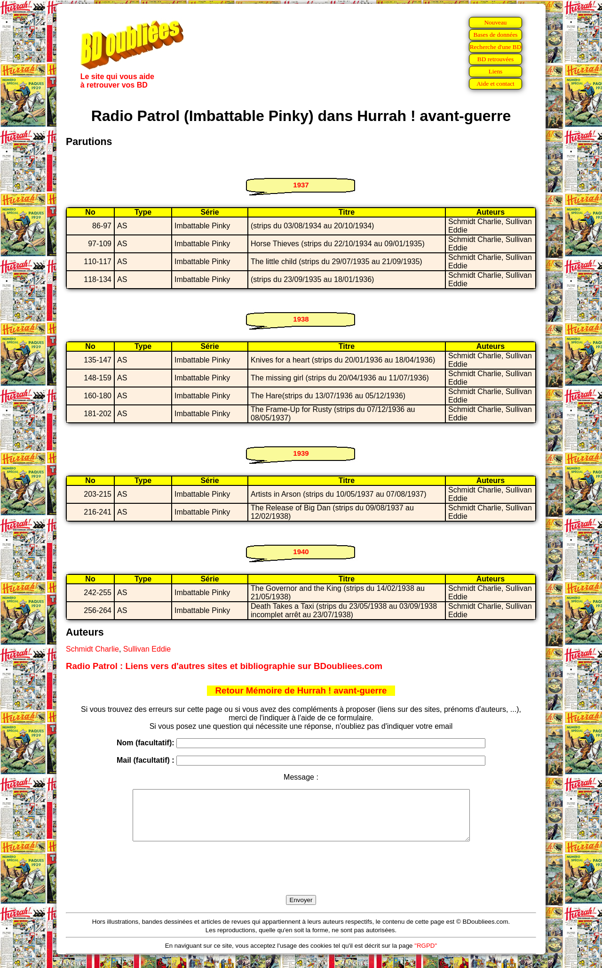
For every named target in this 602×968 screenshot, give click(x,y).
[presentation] (301, 879)
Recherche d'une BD (496, 46)
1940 (301, 552)
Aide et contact (495, 83)
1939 (301, 453)
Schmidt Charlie (92, 649)
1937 (301, 185)
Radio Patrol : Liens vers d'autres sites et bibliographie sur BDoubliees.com (224, 666)
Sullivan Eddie (147, 649)
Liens (496, 71)
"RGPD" (425, 955)
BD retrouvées (495, 59)
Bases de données (495, 34)
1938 (301, 319)
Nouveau (495, 22)
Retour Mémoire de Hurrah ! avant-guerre (301, 690)
